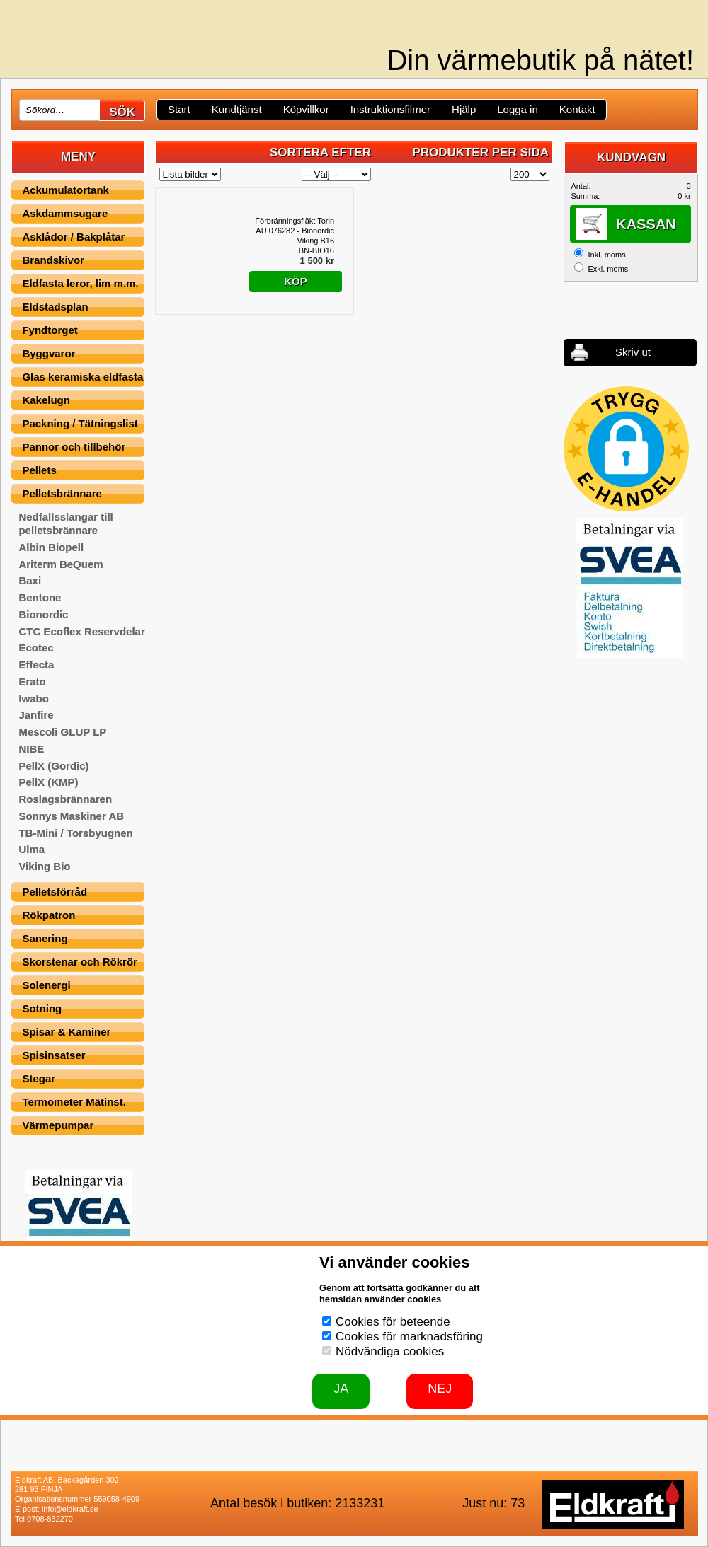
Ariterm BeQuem (60, 564)
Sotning (42, 1008)
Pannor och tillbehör (73, 447)
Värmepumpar (57, 1125)
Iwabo (33, 699)
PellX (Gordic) (53, 766)
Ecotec (35, 648)
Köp (295, 281)
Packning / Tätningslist (79, 423)
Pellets (39, 470)
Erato (31, 682)
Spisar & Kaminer (66, 1032)
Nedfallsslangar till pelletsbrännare (65, 523)
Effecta (36, 665)
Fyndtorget (49, 330)
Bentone (39, 597)
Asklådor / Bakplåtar (73, 237)
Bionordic (43, 614)
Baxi (29, 580)
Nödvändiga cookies (390, 1351)
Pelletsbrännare (62, 493)
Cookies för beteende (393, 1321)
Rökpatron (48, 915)
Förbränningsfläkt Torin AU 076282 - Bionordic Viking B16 (294, 230)
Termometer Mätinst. (73, 1102)
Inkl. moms (606, 254)
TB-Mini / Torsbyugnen (75, 833)
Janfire (35, 715)
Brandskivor (53, 260)
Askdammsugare (65, 213)
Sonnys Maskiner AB (71, 816)
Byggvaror (48, 353)
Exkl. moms (608, 269)
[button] (626, 448)
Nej (440, 1388)
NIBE (31, 749)
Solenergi (46, 985)
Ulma (31, 849)
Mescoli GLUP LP (62, 732)
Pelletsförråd (54, 892)
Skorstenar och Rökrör (79, 962)
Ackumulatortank (65, 190)
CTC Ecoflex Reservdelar (81, 631)
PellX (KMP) (48, 782)
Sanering (44, 938)
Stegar (38, 1078)
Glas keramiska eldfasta (82, 377)
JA (340, 1388)
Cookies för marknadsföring (409, 1336)
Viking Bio (44, 866)
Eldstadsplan (55, 307)
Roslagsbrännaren (65, 799)
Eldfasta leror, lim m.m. (80, 283)
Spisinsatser (53, 1055)
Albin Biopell (51, 547)
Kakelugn (46, 400)
